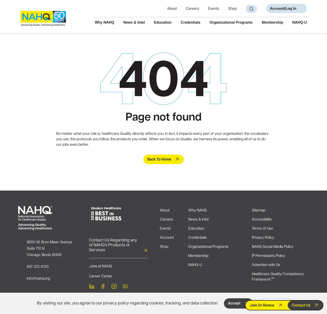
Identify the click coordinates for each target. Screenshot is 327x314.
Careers (192, 9)
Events (213, 9)
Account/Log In (283, 8)
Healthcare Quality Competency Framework (278, 276)
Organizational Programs (231, 22)
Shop (232, 9)
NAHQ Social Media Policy (273, 247)
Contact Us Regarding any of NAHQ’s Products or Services (113, 245)
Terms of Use (262, 229)
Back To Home (159, 159)
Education (162, 22)
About (172, 9)
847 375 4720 (38, 267)
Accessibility (262, 219)
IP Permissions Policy (268, 256)
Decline (276, 303)
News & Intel (134, 22)
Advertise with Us (266, 265)
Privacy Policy (263, 238)
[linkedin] (91, 287)
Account (167, 238)
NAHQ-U (299, 22)
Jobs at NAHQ (100, 266)
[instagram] (114, 287)
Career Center (100, 276)
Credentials (190, 22)
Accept (234, 303)
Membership (272, 22)
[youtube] (125, 287)
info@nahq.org (38, 279)
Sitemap (258, 210)
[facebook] (103, 287)
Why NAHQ (104, 22)
